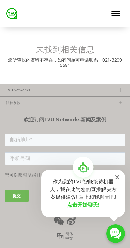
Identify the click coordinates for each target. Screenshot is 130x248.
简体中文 (69, 236)
